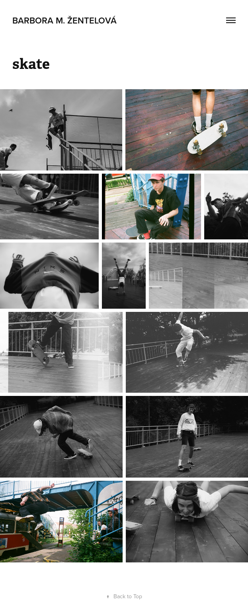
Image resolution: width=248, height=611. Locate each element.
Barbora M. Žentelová (64, 20)
